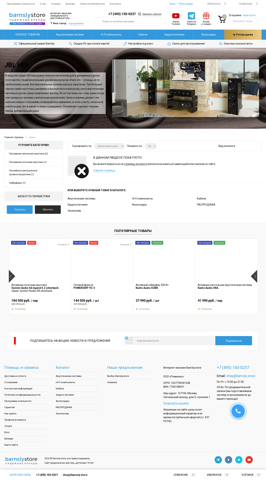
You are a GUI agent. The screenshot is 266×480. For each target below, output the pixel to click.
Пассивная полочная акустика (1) (28, 162)
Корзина (248, 474)
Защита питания (174, 34)
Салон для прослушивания (186, 43)
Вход (172, 3)
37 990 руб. (164, 302)
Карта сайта (11, 444)
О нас (43, 3)
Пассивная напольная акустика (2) (28, 153)
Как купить (10, 413)
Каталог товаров (26, 34)
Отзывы (56, 3)
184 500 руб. (39, 302)
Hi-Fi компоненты (111, 34)
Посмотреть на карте (176, 403)
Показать (19, 209)
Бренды (70, 3)
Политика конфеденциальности (22, 394)
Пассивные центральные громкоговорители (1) (23, 172)
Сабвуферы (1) (17, 182)
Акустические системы (70, 34)
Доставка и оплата (15, 376)
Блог (7, 432)
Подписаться (234, 340)
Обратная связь (17, 474)
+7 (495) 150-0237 (122, 14)
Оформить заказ (242, 21)
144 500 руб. (102, 302)
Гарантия (9, 407)
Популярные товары (133, 231)
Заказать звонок (152, 14)
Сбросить (47, 209)
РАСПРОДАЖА (206, 204)
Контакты (115, 3)
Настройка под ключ (138, 43)
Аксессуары (208, 34)
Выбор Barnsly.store (118, 376)
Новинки (112, 382)
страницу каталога (135, 164)
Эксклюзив (74, 210)
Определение (76, 23)
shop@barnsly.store (240, 376)
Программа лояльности (21, 3)
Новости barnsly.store (92, 3)
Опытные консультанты (235, 43)
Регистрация (186, 3)
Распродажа (243, 34)
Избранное (215, 474)
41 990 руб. (226, 302)
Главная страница (104, 170)
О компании (10, 382)
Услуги (8, 426)
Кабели (142, 34)
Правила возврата (15, 419)
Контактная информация (18, 388)
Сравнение (181, 474)
